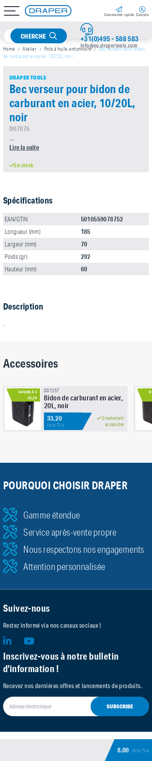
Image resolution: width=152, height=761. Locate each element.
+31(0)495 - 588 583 (109, 38)
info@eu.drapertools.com (108, 45)
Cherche (33, 36)
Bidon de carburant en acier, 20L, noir (83, 401)
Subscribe (120, 706)
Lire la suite (24, 147)
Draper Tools (28, 77)
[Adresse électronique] (76, 706)
